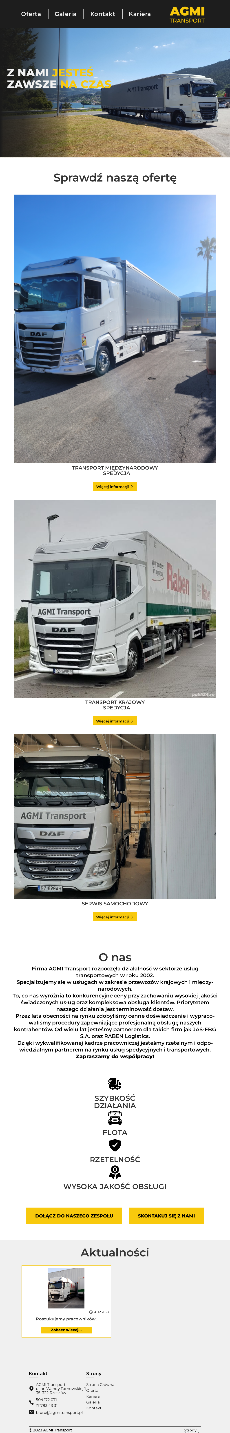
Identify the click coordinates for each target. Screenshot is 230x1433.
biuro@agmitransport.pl (59, 1412)
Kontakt (102, 14)
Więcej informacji (115, 487)
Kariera (140, 14)
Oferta (31, 14)
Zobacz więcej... (66, 1330)
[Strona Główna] (187, 22)
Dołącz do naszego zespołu (74, 1216)
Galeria (66, 14)
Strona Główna (100, 1385)
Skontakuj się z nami (166, 1216)
